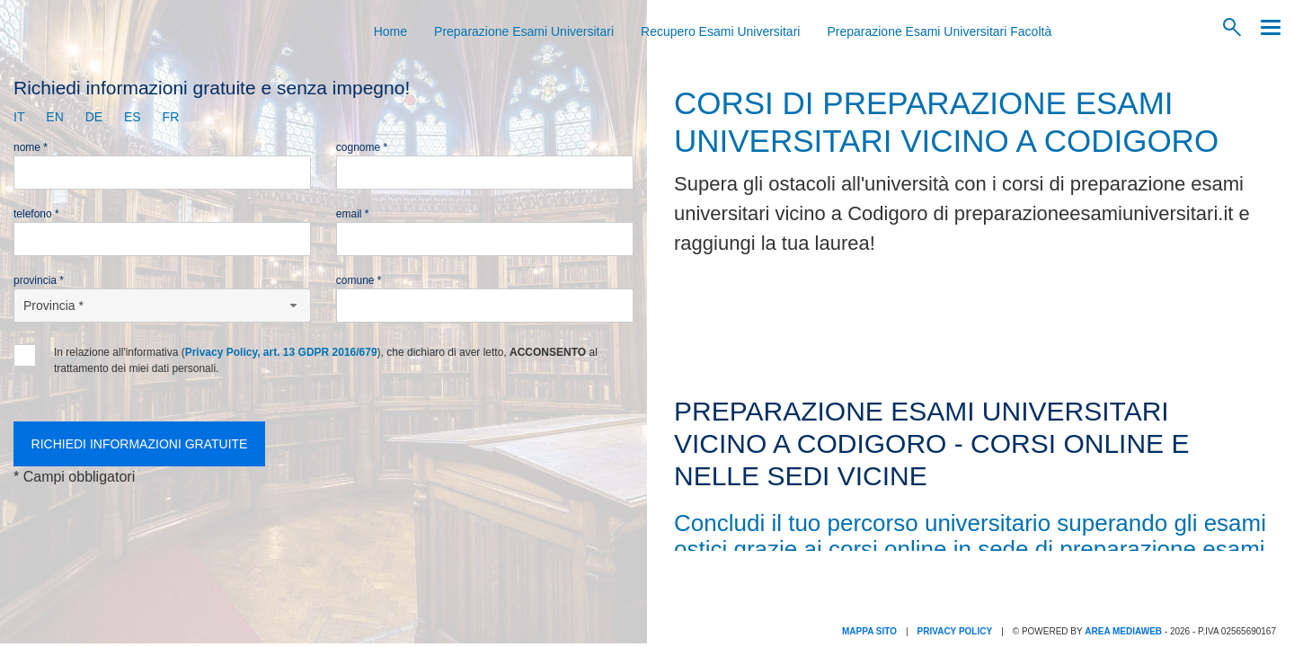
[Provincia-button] (162, 305)
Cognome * (361, 147)
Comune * (359, 280)
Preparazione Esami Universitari (524, 31)
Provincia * (38, 280)
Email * (352, 214)
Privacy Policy (955, 631)
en (54, 117)
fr (171, 117)
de (93, 117)
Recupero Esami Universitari (720, 31)
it (18, 117)
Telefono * (36, 214)
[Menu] (1266, 27)
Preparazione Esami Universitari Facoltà (939, 31)
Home (390, 31)
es (132, 117)
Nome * (30, 147)
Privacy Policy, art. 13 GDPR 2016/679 (281, 352)
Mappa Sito (869, 631)
